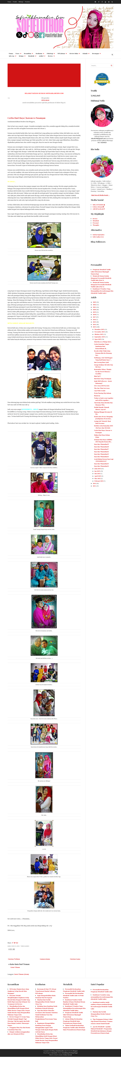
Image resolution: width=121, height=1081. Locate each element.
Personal (96, 223)
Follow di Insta (98, 207)
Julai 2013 (97, 469)
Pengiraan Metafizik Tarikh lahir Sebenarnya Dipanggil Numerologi (73, 1039)
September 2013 (99, 337)
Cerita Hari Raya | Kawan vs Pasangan (26, 118)
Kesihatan (39, 53)
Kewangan (95, 53)
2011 (94, 486)
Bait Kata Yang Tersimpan (102, 379)
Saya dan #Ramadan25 (101, 454)
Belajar (21, 56)
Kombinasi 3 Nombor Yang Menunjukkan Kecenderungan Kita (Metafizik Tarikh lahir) (74, 1032)
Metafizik (31, 56)
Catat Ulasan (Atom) (22, 998)
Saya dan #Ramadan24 (101, 457)
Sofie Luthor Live (98, 237)
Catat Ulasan (15, 991)
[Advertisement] (44, 75)
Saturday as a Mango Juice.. (103, 342)
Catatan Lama (74, 983)
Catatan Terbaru (14, 983)
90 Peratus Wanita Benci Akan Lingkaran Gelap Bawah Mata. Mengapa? (18, 1015)
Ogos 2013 (98, 339)
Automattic (54, 1077)
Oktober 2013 (98, 334)
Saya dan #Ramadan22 (101, 466)
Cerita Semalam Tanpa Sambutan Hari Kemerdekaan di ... (101, 346)
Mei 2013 (97, 473)
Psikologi (50, 53)
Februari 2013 (99, 481)
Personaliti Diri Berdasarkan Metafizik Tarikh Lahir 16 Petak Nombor (73, 1019)
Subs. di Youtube (99, 205)
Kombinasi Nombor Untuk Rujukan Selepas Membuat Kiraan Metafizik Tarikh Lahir (74, 1026)
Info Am (11, 56)
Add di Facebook (99, 209)
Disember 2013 (99, 329)
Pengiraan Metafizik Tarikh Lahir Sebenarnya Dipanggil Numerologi (101, 272)
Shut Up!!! (97, 376)
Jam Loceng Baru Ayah (101, 362)
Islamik (85, 53)
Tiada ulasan (25, 969)
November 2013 (99, 332)
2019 (94, 312)
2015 (94, 322)
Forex (17, 53)
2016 (94, 319)
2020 (94, 309)
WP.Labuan (61, 53)
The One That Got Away (102, 388)
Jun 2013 (97, 471)
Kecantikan (27, 53)
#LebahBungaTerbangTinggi (70, 1077)
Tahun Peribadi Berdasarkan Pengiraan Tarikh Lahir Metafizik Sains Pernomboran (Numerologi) (74, 1052)
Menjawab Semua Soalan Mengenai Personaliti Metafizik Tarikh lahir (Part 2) (101, 278)
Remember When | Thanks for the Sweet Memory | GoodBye (102, 371)
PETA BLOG (45, 101)
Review (50, 56)
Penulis (15, 2)
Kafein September (98, 235)
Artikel (41, 56)
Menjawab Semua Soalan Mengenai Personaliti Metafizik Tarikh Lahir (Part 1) (101, 284)
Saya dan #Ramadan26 (101, 452)
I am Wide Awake (99, 391)
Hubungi (21, 2)
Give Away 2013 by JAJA (101, 386)
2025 (94, 302)
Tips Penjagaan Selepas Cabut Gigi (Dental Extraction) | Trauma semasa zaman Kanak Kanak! (101, 1045)
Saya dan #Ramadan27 (101, 449)
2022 (94, 305)
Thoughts (96, 225)
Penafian (27, 2)
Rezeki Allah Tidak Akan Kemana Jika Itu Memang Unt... (103, 353)
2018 (94, 314)
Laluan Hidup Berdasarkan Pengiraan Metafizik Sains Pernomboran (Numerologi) (72, 1045)
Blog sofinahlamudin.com (59, 1075)
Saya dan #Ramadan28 (101, 447)
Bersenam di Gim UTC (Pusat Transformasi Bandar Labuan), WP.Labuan (45, 1015)
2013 (94, 327)
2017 (94, 317)
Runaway (97, 396)
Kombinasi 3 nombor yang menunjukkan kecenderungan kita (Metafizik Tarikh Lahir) (102, 1021)
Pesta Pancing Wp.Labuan (102, 393)
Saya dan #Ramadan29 (101, 444)
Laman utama (45, 983)
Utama (9, 2)
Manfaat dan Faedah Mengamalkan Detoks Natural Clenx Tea (45, 1026)
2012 (94, 483)
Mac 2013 (97, 478)
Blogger (75, 1075)
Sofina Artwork (68, 1079)
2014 (94, 324)
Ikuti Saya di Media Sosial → (100, 195)
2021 (94, 307)
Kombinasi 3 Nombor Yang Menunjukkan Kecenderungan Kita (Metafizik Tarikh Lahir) (102, 291)
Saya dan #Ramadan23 (101, 464)
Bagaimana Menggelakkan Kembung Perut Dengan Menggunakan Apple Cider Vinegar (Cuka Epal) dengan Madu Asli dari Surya (46, 1051)
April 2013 (98, 476)
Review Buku (74, 53)
